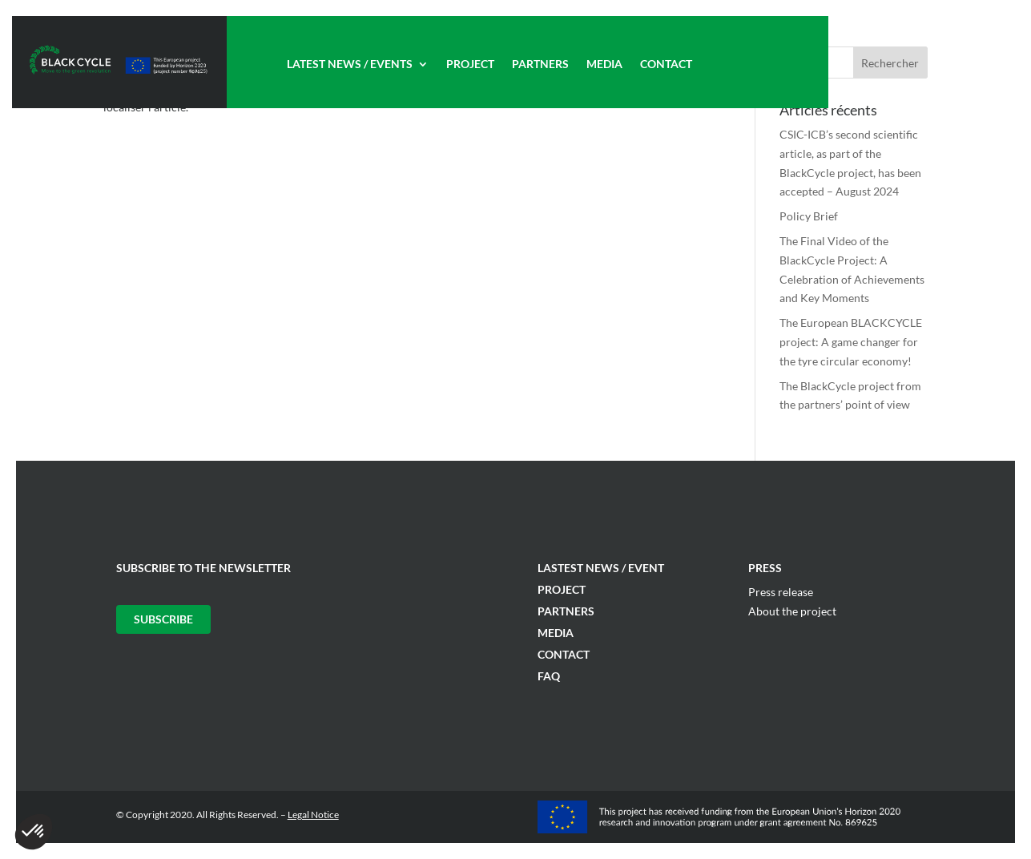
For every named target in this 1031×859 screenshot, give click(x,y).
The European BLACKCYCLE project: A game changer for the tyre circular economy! (850, 342)
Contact (666, 64)
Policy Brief (808, 216)
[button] (33, 832)
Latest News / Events (350, 64)
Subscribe (163, 619)
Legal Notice (313, 815)
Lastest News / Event (601, 568)
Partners (540, 64)
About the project (792, 611)
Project (470, 64)
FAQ (549, 676)
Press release (780, 592)
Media (604, 64)
